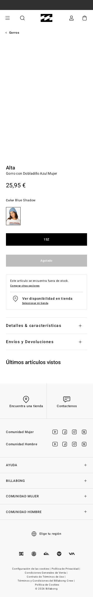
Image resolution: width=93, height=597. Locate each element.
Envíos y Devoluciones (30, 342)
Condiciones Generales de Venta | (46, 573)
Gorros (14, 32)
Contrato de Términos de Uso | (46, 577)
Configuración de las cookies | (31, 569)
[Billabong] (46, 18)
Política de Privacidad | (66, 569)
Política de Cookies (47, 585)
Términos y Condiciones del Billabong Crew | (46, 581)
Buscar (22, 18)
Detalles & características (34, 326)
